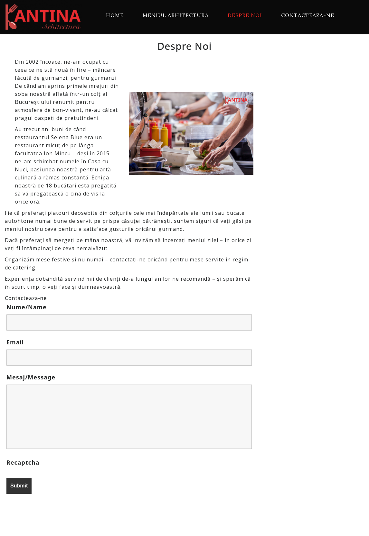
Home (115, 15)
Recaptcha (23, 462)
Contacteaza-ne (307, 15)
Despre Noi (245, 15)
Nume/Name (26, 307)
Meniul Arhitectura (176, 15)
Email (15, 342)
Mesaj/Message (30, 377)
